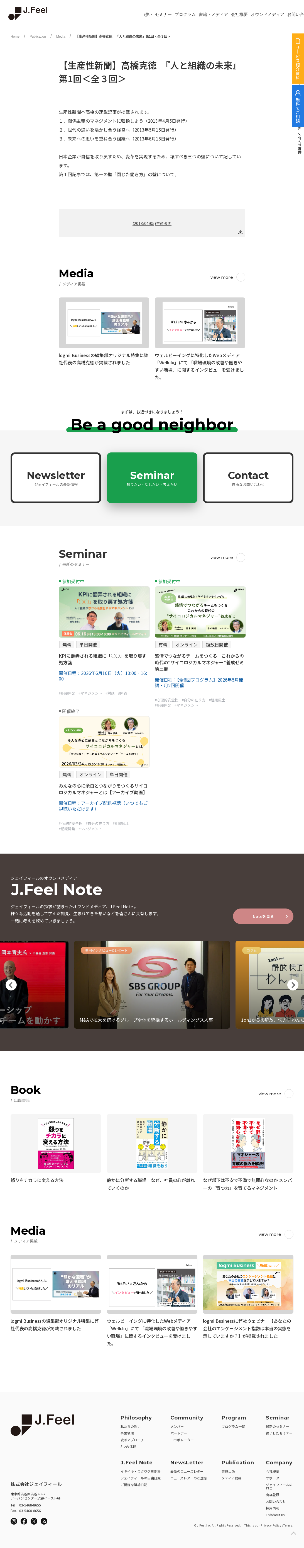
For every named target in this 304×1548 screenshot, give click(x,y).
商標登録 (272, 1492)
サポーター (274, 1476)
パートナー (178, 1431)
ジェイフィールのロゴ (279, 1484)
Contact (248, 478)
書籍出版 (228, 1469)
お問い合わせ (276, 1499)
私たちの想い (131, 1424)
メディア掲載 (231, 1476)
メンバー (177, 1424)
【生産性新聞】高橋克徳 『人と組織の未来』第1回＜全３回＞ (123, 36)
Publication (38, 36)
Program (234, 1415)
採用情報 (272, 1506)
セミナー (163, 14)
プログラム (185, 14)
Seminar (152, 478)
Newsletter (56, 478)
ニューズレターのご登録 (188, 1476)
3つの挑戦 (128, 1444)
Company (279, 1460)
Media (60, 36)
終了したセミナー (279, 1431)
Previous (11, 984)
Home (15, 36)
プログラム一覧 (233, 1424)
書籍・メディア (213, 14)
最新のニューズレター (187, 1469)
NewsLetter (187, 1460)
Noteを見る (263, 916)
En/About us (275, 1512)
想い (148, 14)
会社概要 (239, 14)
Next (292, 984)
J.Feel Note (137, 1460)
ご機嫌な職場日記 (134, 1482)
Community (187, 1415)
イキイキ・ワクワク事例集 (141, 1469)
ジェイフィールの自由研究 (141, 1476)
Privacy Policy (271, 1523)
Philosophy (136, 1415)
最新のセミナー (277, 1424)
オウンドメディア (267, 14)
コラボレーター (182, 1437)
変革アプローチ (132, 1437)
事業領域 (127, 1431)
